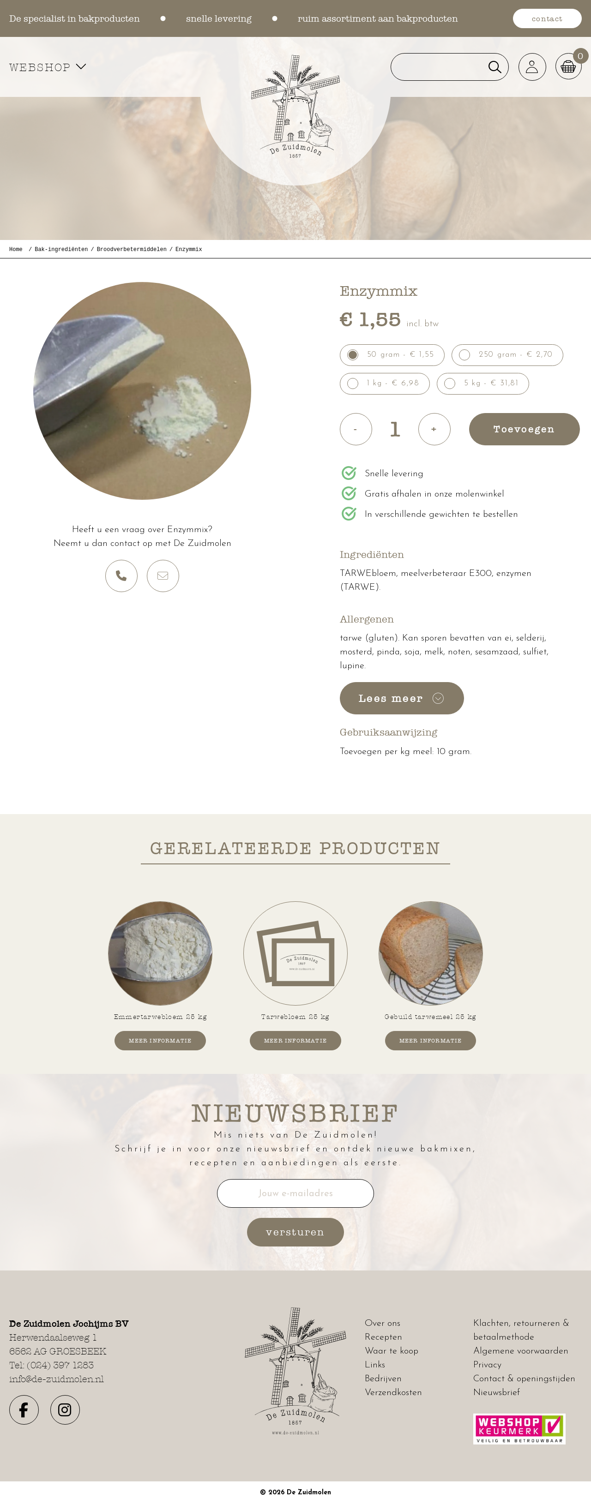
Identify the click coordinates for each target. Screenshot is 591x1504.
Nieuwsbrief (496, 1392)
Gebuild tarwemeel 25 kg (430, 1016)
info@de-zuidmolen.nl (56, 1378)
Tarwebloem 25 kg (295, 1016)
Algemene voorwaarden (520, 1351)
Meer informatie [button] (160, 1041)
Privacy (487, 1365)
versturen (295, 1232)
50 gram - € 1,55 (400, 355)
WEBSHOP (49, 67)
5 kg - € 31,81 (491, 383)
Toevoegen (524, 429)
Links (375, 1365)
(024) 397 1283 (60, 1365)
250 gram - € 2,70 (516, 355)
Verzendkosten (393, 1392)
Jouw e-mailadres (295, 1193)
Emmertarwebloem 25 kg (160, 1016)
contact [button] (547, 18)
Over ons (382, 1323)
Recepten (383, 1337)
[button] (531, 67)
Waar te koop (391, 1351)
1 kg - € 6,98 (393, 383)
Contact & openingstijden (524, 1379)
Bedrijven (383, 1379)
